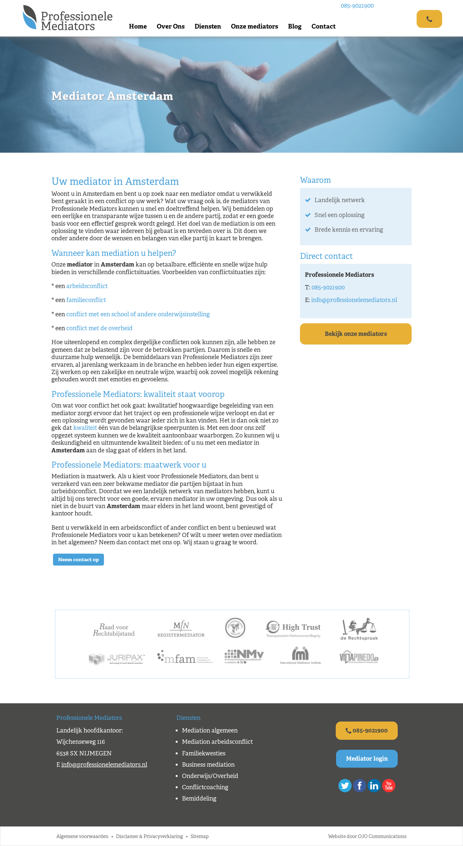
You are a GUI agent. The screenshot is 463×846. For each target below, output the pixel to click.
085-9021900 (357, 6)
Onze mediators (254, 26)
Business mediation (208, 765)
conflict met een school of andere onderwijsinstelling (138, 314)
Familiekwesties (203, 753)
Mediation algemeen (210, 730)
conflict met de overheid (99, 328)
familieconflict (86, 300)
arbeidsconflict (87, 286)
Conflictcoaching (205, 787)
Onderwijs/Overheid (210, 776)
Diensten (208, 26)
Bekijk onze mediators (356, 334)
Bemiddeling (199, 799)
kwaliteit (85, 428)
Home (138, 26)
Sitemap (200, 836)
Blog (295, 26)
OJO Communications (382, 836)
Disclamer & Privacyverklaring (149, 836)
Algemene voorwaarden (82, 836)
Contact (324, 26)
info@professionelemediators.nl (354, 300)
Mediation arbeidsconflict (217, 742)
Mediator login (367, 759)
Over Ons (171, 26)
